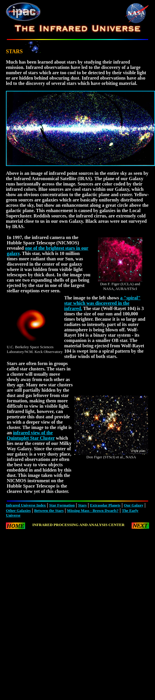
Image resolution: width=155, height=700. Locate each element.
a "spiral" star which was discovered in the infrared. (102, 303)
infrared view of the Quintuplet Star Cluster (31, 435)
